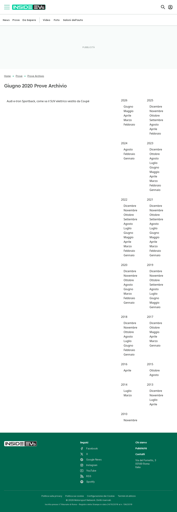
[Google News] (91, 459)
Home (7, 76)
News (6, 20)
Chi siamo (141, 442)
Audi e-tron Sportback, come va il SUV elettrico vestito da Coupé (48, 101)
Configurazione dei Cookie (101, 496)
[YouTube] (88, 470)
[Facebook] (89, 448)
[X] (84, 454)
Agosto (154, 124)
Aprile (127, 115)
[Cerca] (163, 7)
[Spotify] (87, 481)
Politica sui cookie (74, 496)
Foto (57, 20)
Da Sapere (29, 20)
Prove (16, 20)
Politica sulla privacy (51, 496)
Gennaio (129, 158)
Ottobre (155, 115)
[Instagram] (88, 465)
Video (46, 20)
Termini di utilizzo (127, 496)
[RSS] (85, 476)
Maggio (128, 111)
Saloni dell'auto (73, 20)
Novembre (156, 111)
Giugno (128, 106)
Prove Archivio (35, 76)
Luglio (153, 163)
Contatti (140, 454)
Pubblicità (141, 448)
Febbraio (129, 124)
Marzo (128, 120)
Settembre (156, 120)
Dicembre (156, 106)
